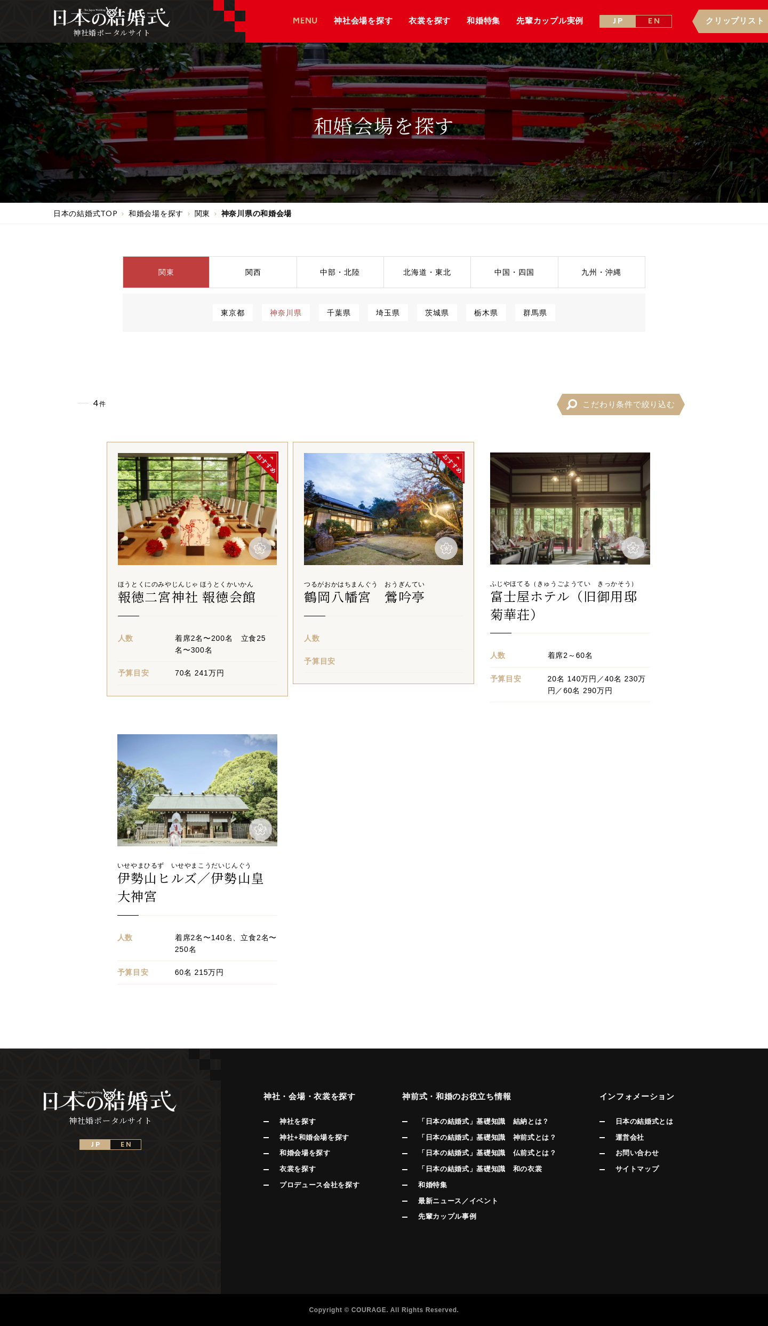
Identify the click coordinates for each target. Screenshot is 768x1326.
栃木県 (486, 312)
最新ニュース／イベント (458, 1201)
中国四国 (514, 271)
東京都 (233, 312)
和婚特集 (432, 1185)
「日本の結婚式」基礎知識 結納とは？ (483, 1121)
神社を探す (297, 1121)
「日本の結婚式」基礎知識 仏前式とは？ (487, 1153)
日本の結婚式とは (644, 1121)
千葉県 (339, 312)
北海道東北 (427, 271)
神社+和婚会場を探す (314, 1137)
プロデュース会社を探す (319, 1185)
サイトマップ (637, 1169)
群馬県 (535, 312)
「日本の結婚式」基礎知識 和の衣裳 (480, 1169)
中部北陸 (340, 271)
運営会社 (630, 1137)
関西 (253, 271)
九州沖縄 (601, 271)
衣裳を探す (297, 1169)
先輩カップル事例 (447, 1216)
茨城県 (437, 312)
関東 (166, 271)
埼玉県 (388, 312)
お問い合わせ (637, 1153)
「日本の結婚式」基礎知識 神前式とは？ (487, 1137)
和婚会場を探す (305, 1153)
